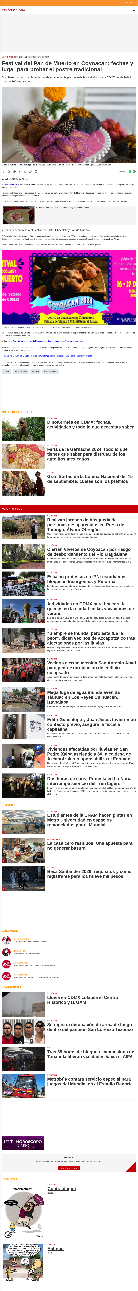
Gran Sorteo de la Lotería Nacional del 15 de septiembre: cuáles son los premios (47, 341)
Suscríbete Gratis (69, 1168)
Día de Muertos (10, 185)
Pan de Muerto (21, 372)
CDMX (6, 372)
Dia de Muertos (50, 372)
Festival (35, 372)
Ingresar (130, 3)
